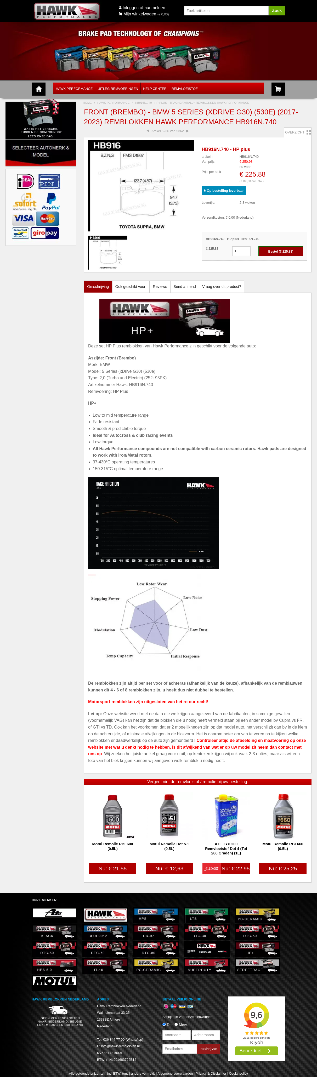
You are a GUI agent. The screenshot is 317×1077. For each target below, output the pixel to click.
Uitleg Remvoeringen (118, 89)
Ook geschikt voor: (130, 286)
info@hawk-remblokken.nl (120, 1046)
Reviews (160, 286)
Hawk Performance (74, 89)
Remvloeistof (185, 89)
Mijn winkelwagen (137, 14)
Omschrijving (98, 286)
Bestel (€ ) (280, 251)
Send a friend (184, 286)
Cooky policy (238, 1073)
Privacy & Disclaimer (211, 1073)
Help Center (154, 89)
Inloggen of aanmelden (144, 7)
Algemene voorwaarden (175, 1073)
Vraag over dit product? (221, 286)
